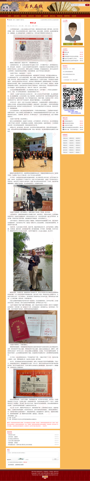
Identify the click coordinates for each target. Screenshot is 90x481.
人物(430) (71, 140)
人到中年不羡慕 (68, 125)
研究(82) (77, 152)
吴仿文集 (73, 41)
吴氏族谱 (38, 16)
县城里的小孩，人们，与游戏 (69, 68)
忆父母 (13, 417)
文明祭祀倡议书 (68, 121)
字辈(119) (65, 152)
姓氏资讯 (16, 16)
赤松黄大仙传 (11, 435)
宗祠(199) (78, 142)
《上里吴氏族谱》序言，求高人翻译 (70, 79)
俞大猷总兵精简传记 (13, 438)
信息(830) (78, 138)
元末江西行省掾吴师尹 (14, 440)
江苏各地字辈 (65, 77)
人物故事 (45, 16)
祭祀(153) (71, 147)
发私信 (78, 44)
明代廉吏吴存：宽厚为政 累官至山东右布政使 (20, 444)
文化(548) (65, 140)
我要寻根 (67, 16)
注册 (79, 0)
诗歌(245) (65, 142)
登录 (83, 0)
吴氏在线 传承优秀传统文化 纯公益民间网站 (18, 0)
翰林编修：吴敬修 (13, 442)
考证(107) (71, 152)
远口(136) (65, 150)
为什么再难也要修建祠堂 (68, 71)
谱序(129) (78, 150)
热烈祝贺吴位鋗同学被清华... (71, 60)
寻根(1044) (65, 138)
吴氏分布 (31, 16)
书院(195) (65, 145)
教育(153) (65, 147)
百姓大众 (22, 19)
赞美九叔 (66, 52)
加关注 (68, 44)
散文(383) (78, 140)
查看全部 (25, 462)
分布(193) (71, 145)
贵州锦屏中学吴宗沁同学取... (71, 56)
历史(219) (71, 142)
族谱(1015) (71, 138)
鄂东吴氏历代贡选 (69, 123)
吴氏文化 (52, 16)
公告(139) (78, 147)
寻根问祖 (59, 16)
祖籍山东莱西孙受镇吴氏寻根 (69, 74)
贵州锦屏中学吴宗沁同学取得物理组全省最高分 (24, 419)
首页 (9, 16)
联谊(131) (71, 150)
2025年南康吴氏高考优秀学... (72, 127)
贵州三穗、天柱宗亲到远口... (71, 129)
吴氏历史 (24, 16)
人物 (16, 415)
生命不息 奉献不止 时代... (71, 58)
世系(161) (78, 145)
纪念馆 (74, 16)
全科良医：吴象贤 (13, 436)
